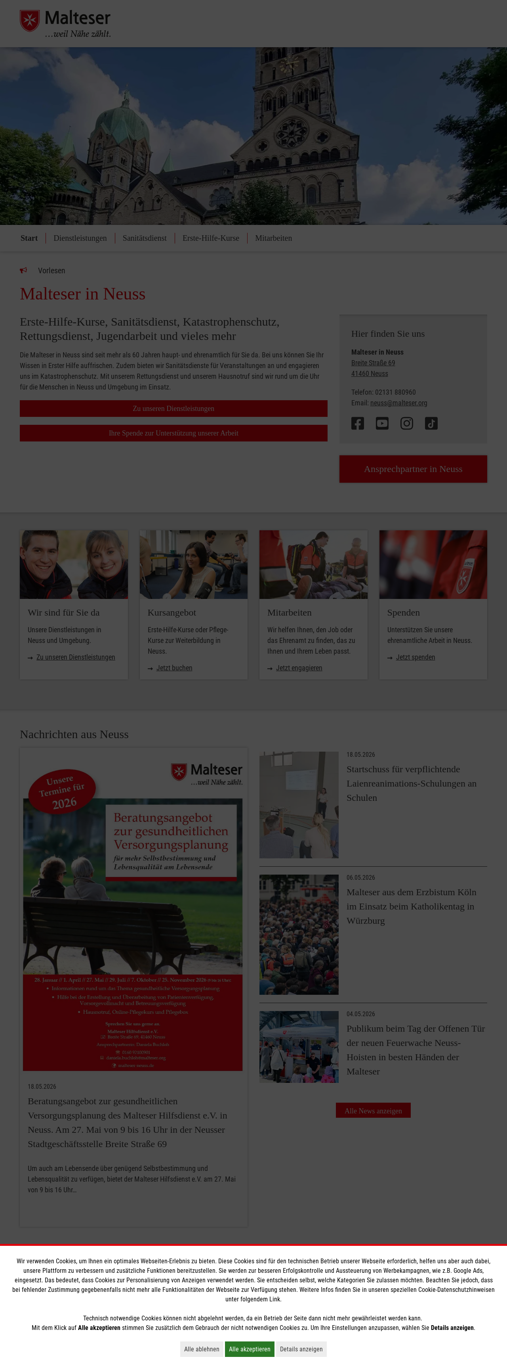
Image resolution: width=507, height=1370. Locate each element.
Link (274, 1299)
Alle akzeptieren (251, 1349)
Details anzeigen (303, 1349)
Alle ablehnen (203, 1349)
